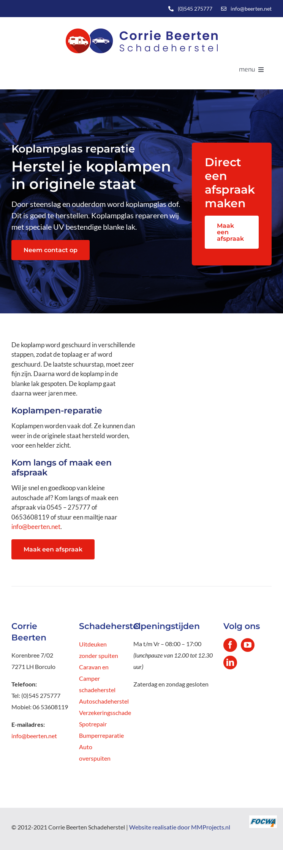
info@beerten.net (251, 8)
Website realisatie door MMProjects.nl (179, 827)
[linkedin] (230, 662)
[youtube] (248, 645)
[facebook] (230, 645)
